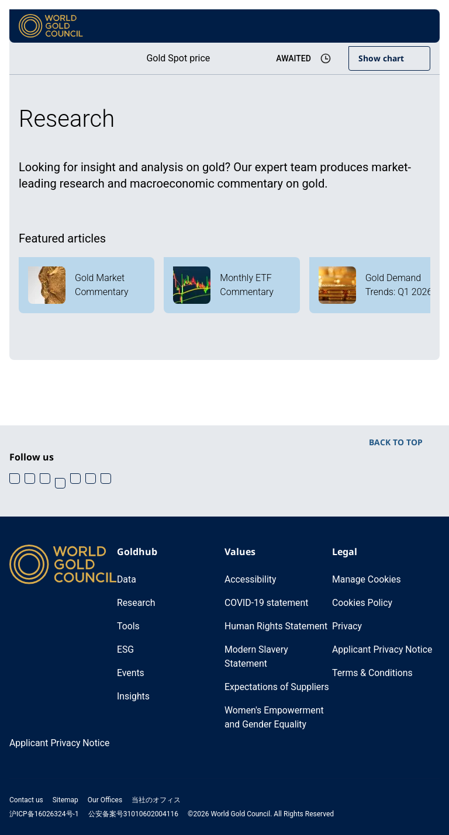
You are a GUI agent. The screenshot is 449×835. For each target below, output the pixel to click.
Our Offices (105, 800)
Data (126, 579)
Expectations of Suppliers (277, 686)
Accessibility (250, 579)
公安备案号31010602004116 (133, 814)
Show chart (381, 58)
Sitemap (65, 800)
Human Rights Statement (276, 626)
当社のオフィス (156, 800)
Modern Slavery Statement (256, 656)
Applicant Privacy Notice (382, 649)
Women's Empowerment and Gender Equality (274, 717)
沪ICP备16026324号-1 (44, 814)
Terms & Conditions (373, 672)
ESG (125, 649)
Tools (128, 626)
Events (130, 672)
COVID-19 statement (266, 602)
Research (136, 602)
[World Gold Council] (51, 26)
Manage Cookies (367, 579)
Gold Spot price (176, 58)
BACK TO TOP (396, 442)
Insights (133, 696)
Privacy (347, 626)
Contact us (26, 800)
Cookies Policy (362, 602)
